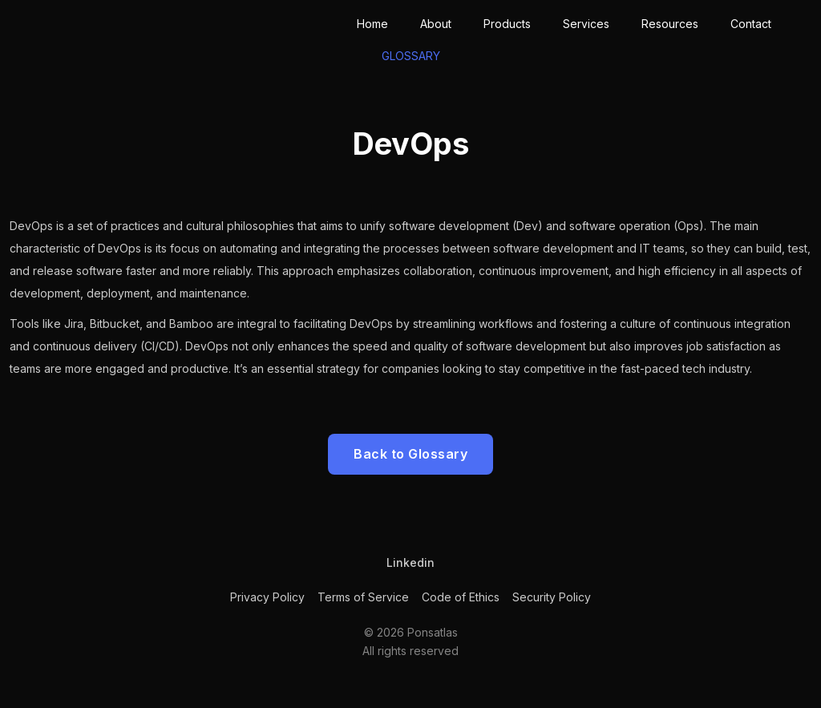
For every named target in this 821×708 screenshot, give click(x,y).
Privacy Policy (267, 597)
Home (372, 23)
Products (507, 23)
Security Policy (551, 597)
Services (586, 23)
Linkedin (410, 562)
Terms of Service (363, 597)
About (435, 23)
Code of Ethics (460, 597)
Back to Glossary (410, 454)
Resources (669, 23)
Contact (750, 23)
